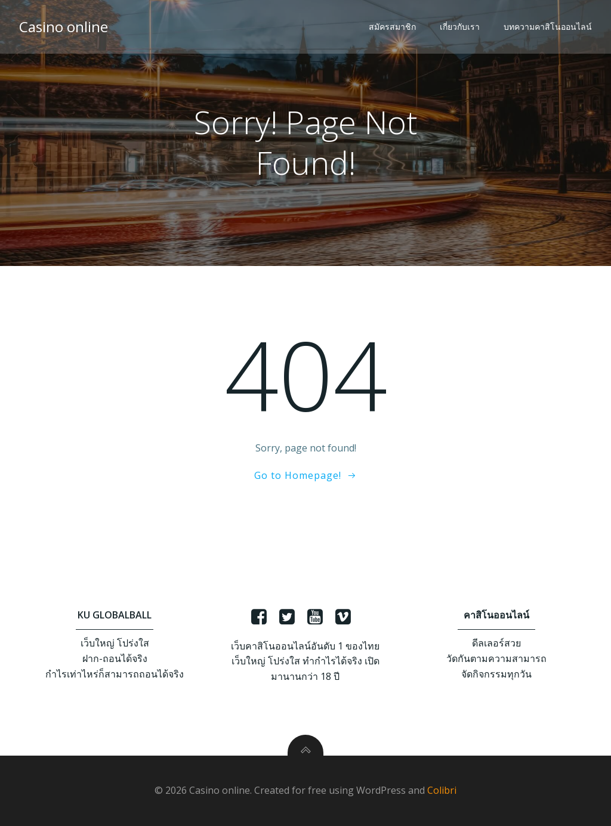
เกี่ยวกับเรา (460, 27)
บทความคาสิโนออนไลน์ (548, 27)
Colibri (441, 790)
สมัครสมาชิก (392, 27)
